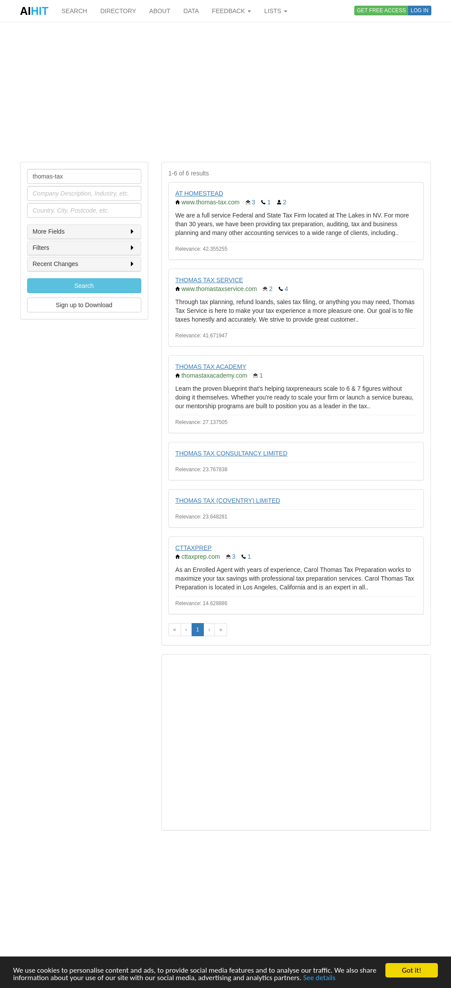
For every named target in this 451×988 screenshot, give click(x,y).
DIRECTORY (118, 10)
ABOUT (159, 10)
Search (84, 285)
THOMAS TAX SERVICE (209, 280)
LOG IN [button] (420, 10)
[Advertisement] (225, 92)
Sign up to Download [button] (84, 304)
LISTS (275, 10)
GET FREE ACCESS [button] (381, 10)
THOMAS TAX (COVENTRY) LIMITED (227, 500)
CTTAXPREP (193, 547)
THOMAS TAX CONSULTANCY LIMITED (231, 453)
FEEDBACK (231, 10)
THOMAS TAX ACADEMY (210, 366)
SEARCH (74, 10)
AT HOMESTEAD (199, 193)
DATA (191, 10)
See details (319, 978)
